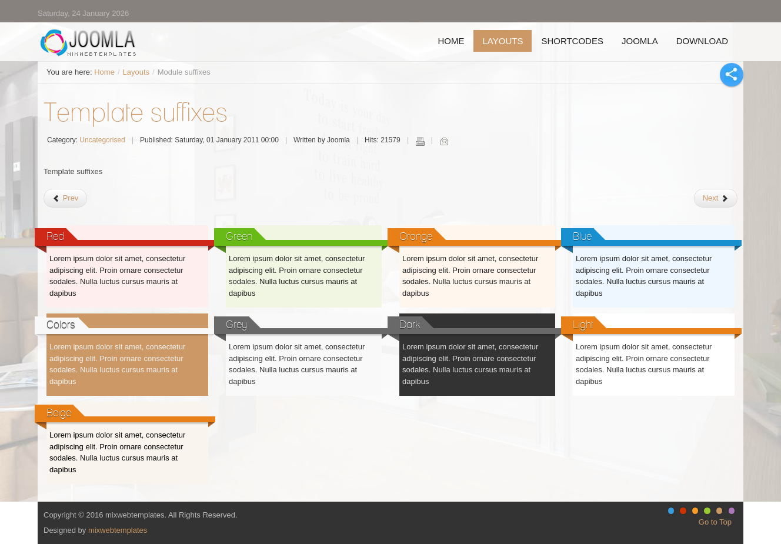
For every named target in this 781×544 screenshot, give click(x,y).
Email (444, 141)
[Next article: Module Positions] (715, 198)
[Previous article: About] (65, 198)
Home (104, 72)
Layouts (136, 72)
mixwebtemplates (117, 530)
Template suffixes (136, 111)
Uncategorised (102, 140)
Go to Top (715, 522)
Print (420, 141)
